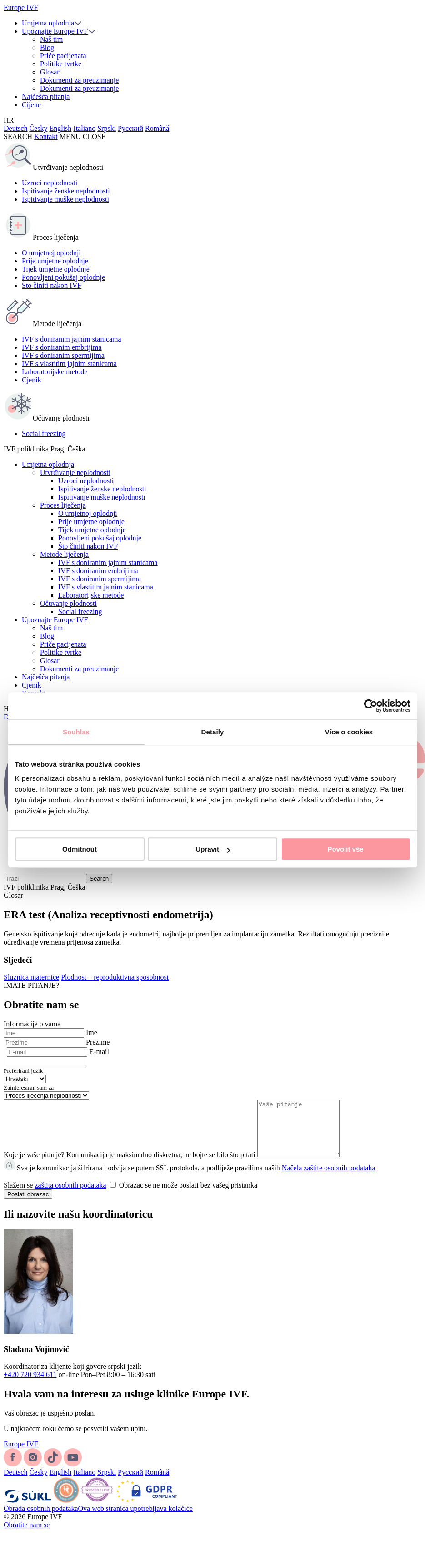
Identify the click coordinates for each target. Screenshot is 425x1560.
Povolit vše (345, 849)
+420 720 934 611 (30, 1385)
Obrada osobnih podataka (41, 1519)
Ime (91, 1032)
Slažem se (130, 1196)
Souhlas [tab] (76, 732)
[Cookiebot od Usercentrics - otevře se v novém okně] (370, 706)
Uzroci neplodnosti (49, 183)
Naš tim (51, 39)
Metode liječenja (64, 554)
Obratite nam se (27, 1536)
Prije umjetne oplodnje (55, 261)
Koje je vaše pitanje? (34, 1165)
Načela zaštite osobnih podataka (328, 1179)
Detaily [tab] (212, 732)
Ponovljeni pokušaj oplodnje (63, 277)
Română (157, 128)
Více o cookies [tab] (349, 732)
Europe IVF (21, 7)
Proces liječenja (63, 505)
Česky (38, 128)
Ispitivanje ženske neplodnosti (66, 191)
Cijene (31, 105)
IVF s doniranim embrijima (62, 347)
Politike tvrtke (60, 64)
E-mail (99, 1051)
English (60, 128)
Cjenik (31, 380)
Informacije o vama (32, 1024)
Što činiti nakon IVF (51, 285)
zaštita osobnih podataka (70, 1196)
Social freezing (43, 433)
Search (99, 878)
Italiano (84, 128)
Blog (47, 47)
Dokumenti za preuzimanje (79, 80)
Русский (130, 128)
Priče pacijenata (63, 55)
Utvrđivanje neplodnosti (75, 472)
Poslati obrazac (28, 1205)
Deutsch (15, 128)
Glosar (50, 72)
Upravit (212, 849)
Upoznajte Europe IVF (55, 31)
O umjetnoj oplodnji (51, 253)
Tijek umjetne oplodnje (56, 269)
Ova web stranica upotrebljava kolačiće (135, 1519)
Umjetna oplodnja (48, 23)
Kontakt (46, 136)
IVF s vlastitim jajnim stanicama (69, 363)
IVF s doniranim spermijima (63, 355)
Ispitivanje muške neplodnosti (65, 199)
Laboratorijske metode (54, 372)
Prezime (98, 1042)
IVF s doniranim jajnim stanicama (71, 339)
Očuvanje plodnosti (68, 603)
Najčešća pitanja (46, 96)
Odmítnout (79, 849)
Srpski (106, 128)
